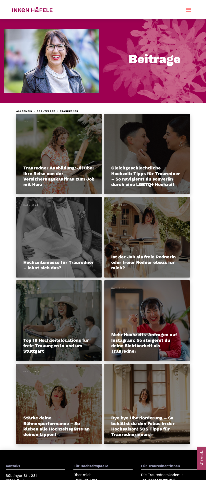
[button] (189, 9)
